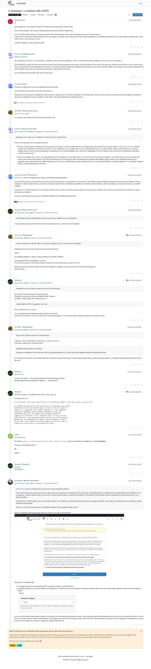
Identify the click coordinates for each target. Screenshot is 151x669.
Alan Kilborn (18, 111)
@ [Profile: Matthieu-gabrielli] (20, 57)
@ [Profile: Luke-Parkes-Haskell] (21, 114)
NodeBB (74, 660)
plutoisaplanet (18, 480)
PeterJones (17, 54)
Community (21, 3)
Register (12, 645)
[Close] (141, 631)
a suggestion (31, 309)
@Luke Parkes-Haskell (30, 111)
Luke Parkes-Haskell (20, 84)
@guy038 (25, 464)
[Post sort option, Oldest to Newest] (129, 14)
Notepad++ (82, 656)
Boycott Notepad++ (15, 14)
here (26, 398)
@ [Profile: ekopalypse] (21, 437)
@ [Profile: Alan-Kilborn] (19, 283)
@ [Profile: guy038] (17, 467)
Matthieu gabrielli (19, 20)
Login (19, 645)
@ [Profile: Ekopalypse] (18, 238)
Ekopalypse (17, 210)
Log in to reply (138, 14)
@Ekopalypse (27, 235)
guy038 (16, 434)
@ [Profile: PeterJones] (18, 178)
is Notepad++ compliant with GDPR (46, 131)
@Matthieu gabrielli (28, 54)
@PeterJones (32, 175)
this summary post (128, 146)
